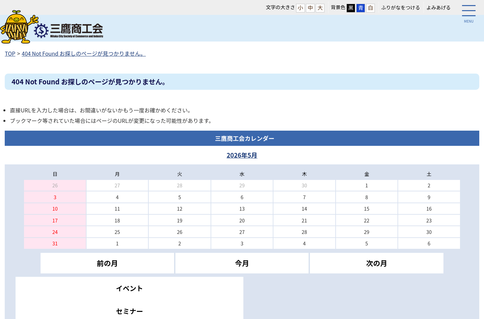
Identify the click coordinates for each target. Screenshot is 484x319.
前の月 (107, 263)
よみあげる (438, 7)
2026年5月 (241, 155)
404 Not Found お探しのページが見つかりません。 (84, 53)
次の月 (376, 263)
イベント (129, 288)
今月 (242, 263)
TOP (10, 53)
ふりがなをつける (400, 7)
